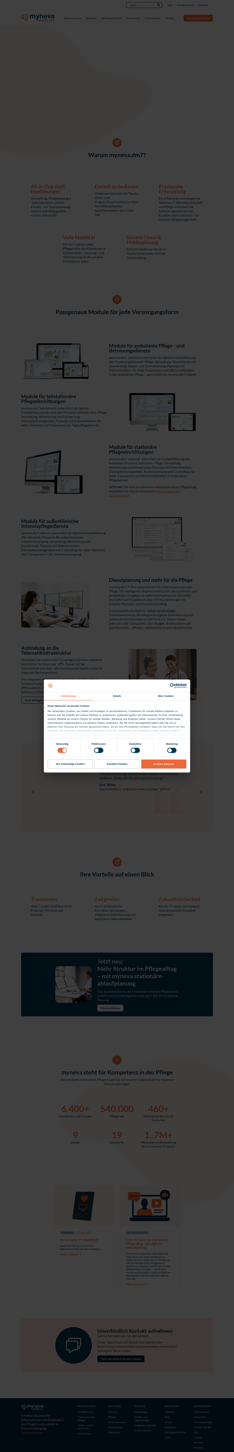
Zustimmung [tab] (68, 696)
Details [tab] (117, 696)
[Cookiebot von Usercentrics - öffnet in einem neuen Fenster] (172, 685)
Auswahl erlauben (117, 764)
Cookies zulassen (164, 764)
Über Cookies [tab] (166, 696)
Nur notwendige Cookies (70, 764)
